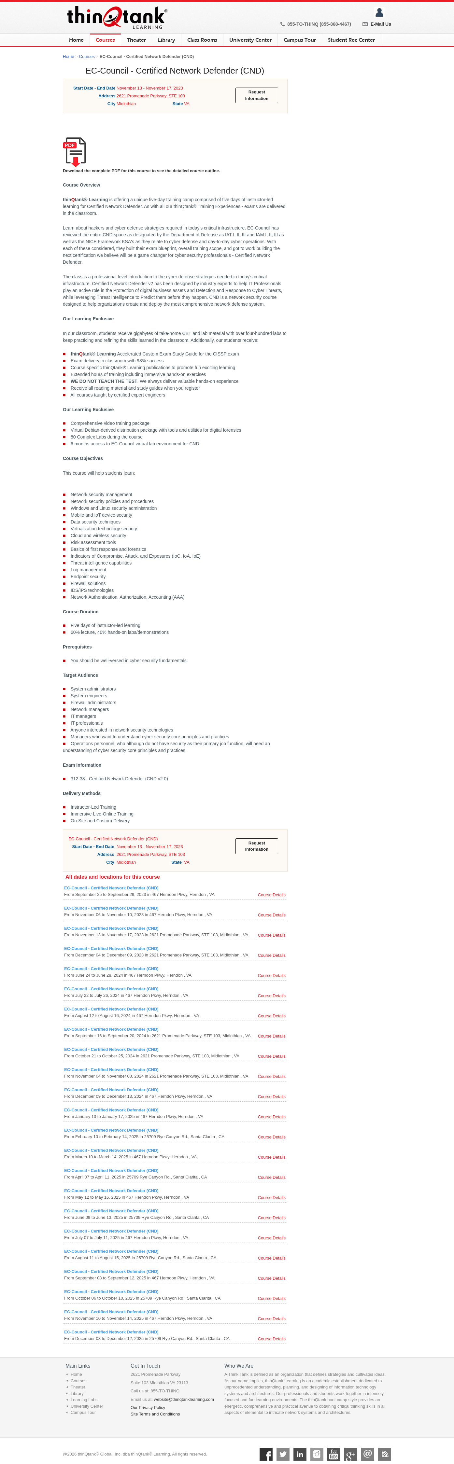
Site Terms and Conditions (155, 1414)
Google (350, 1454)
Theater (136, 40)
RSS (384, 1454)
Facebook (266, 1454)
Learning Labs (84, 1399)
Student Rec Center (351, 40)
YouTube (333, 1454)
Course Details (272, 894)
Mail (367, 1454)
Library (166, 40)
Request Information (257, 95)
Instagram (316, 1454)
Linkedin (299, 1454)
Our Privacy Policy (148, 1407)
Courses (105, 38)
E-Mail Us (381, 24)
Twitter (283, 1454)
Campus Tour (300, 40)
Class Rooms (202, 40)
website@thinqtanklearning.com (184, 1399)
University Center (250, 40)
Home (76, 40)
